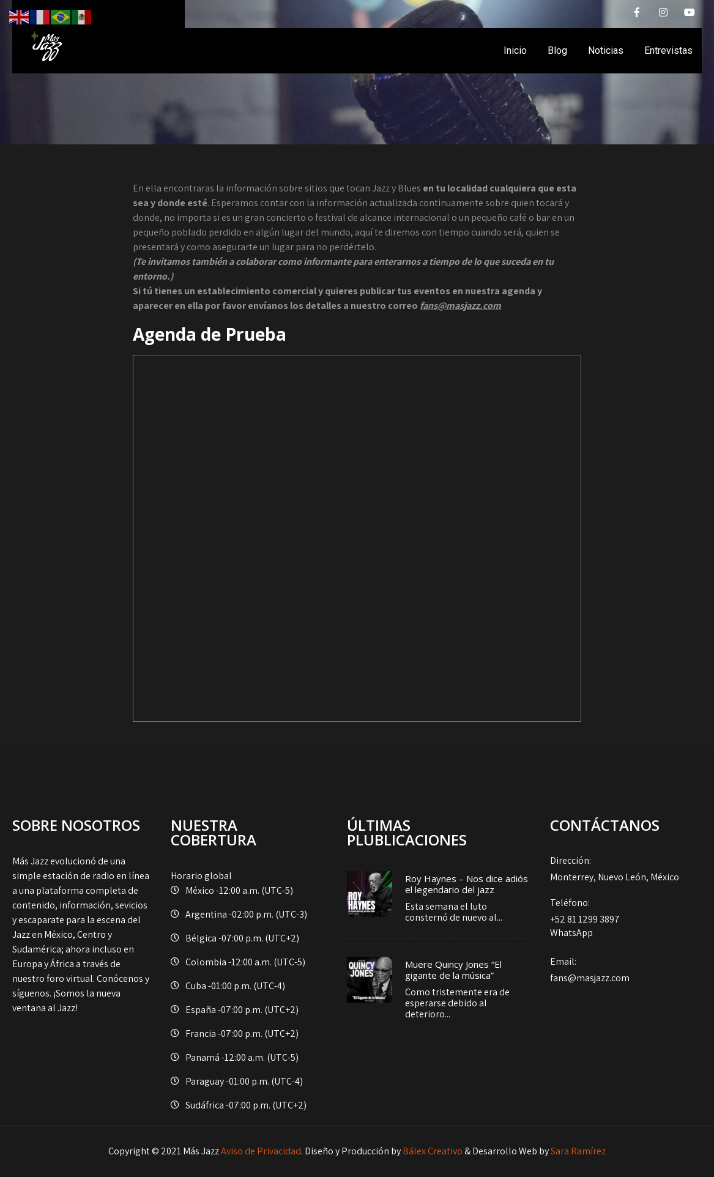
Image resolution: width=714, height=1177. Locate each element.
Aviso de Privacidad (261, 1151)
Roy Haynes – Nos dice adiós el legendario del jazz (466, 884)
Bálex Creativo (433, 1151)
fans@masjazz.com (620, 969)
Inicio (515, 50)
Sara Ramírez (578, 1151)
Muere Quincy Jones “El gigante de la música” (453, 970)
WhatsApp (571, 932)
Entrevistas (668, 50)
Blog (557, 50)
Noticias (605, 50)
